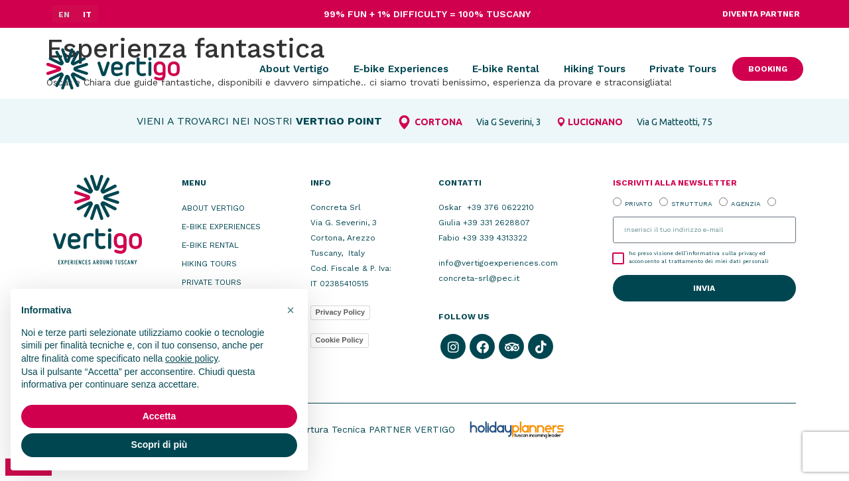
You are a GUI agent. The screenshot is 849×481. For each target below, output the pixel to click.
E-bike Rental (505, 69)
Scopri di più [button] (159, 444)
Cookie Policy (339, 340)
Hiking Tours (594, 69)
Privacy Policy (340, 312)
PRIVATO (639, 203)
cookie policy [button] (191, 358)
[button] (290, 310)
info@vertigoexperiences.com (498, 263)
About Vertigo (294, 69)
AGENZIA (746, 203)
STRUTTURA (691, 203)
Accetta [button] (159, 416)
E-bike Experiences (401, 69)
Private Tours (682, 69)
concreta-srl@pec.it (478, 278)
